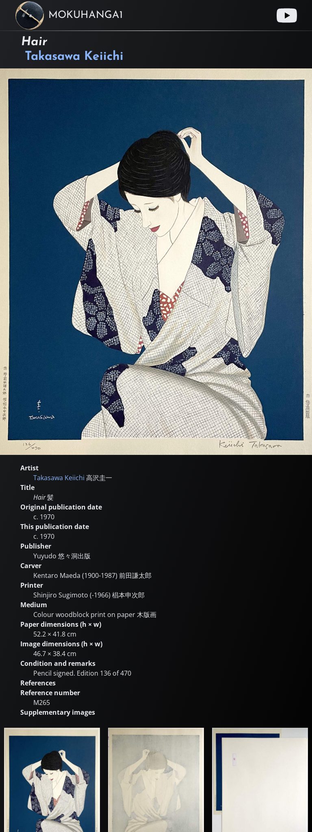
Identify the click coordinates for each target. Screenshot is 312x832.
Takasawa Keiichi (74, 56)
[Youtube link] (287, 15)
